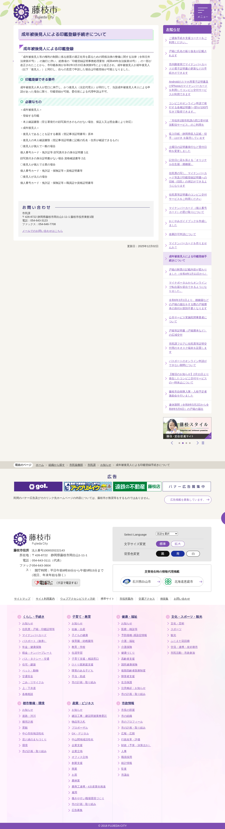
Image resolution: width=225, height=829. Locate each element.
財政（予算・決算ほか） (136, 745)
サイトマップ (22, 598)
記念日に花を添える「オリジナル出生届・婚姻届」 (188, 162)
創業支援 (77, 763)
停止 (203, 442)
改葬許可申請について (182, 234)
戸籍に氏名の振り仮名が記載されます (188, 53)
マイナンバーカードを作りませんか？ (188, 245)
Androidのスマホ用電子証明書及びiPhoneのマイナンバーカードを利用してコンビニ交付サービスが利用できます (188, 88)
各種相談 (27, 694)
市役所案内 (126, 598)
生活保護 (126, 682)
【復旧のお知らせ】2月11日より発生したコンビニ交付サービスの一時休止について (189, 378)
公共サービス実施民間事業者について (188, 319)
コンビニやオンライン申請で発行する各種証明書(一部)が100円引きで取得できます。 (188, 107)
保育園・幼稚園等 (82, 641)
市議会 (125, 774)
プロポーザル (80, 727)
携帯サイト (107, 598)
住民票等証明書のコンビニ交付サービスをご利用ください (188, 196)
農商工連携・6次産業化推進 (89, 786)
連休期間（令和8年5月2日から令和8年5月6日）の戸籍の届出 (189, 406)
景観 (25, 727)
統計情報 (126, 763)
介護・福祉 (128, 641)
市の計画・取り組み (84, 682)
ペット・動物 (30, 670)
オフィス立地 (80, 757)
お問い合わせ (182, 598)
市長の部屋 (128, 710)
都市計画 (27, 721)
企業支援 (77, 745)
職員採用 (126, 757)
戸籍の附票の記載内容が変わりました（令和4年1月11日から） (188, 271)
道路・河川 (29, 716)
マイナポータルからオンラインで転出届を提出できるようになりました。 (188, 286)
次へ (198, 442)
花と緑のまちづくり (34, 739)
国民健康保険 (129, 664)
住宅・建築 (29, 664)
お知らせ (173, 29)
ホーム (40, 464)
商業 (74, 768)
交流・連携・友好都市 (184, 647)
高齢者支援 (128, 658)
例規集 (164, 598)
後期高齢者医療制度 (133, 670)
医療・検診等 (129, 629)
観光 (173, 635)
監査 (124, 768)
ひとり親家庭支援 (82, 664)
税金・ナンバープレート (37, 652)
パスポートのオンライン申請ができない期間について (188, 363)
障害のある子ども (82, 670)
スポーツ (176, 629)
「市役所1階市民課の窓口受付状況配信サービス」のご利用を (188, 122)
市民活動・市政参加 (183, 652)
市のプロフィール (132, 721)
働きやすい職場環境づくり (88, 798)
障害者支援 (128, 676)
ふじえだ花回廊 (180, 641)
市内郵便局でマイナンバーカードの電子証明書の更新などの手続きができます (188, 68)
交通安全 (27, 676)
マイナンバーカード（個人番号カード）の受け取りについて (188, 210)
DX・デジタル (80, 733)
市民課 (92, 464)
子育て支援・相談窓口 (85, 658)
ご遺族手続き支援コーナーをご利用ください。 (188, 40)
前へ (172, 442)
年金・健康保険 (31, 647)
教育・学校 (78, 647)
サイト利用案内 (45, 598)
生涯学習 (77, 652)
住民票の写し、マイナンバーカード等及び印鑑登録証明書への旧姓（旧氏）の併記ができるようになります (188, 179)
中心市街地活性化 (33, 733)
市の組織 (126, 716)
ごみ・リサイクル (33, 682)
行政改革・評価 (130, 739)
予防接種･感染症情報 (134, 635)
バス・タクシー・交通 (35, 658)
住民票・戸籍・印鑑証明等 (38, 629)
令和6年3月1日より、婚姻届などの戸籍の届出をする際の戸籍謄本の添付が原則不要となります (189, 304)
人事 (124, 751)
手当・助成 (78, 676)
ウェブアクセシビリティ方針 (77, 598)
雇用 (74, 792)
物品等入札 (78, 721)
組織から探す (57, 464)
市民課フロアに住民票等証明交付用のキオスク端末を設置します (188, 347)
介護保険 (126, 647)
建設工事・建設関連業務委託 (89, 716)
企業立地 (77, 751)
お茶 (74, 774)
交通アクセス (147, 598)
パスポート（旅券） (34, 641)
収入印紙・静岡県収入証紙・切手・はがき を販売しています (188, 136)
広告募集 (77, 810)
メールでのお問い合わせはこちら (42, 230)
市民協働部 (76, 464)
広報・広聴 (128, 733)
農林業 (76, 780)
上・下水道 (29, 688)
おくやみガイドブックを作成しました (188, 223)
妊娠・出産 (78, 629)
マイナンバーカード (34, 635)
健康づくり (128, 652)
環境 (25, 745)
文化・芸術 (177, 623)
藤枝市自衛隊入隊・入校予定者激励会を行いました (188, 393)
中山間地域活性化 (82, 739)
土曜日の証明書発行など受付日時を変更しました (188, 149)
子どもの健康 (80, 635)
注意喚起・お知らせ (133, 688)
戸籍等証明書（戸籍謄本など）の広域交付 (188, 332)
